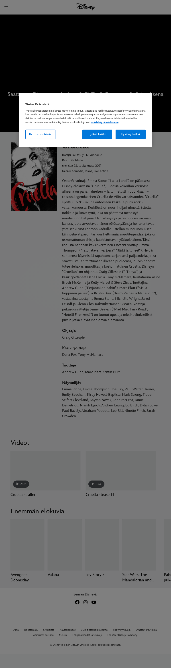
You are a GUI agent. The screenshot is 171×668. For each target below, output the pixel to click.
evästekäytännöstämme (104, 122)
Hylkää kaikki (97, 134)
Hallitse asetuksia (40, 134)
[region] (85, 120)
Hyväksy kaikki (130, 134)
